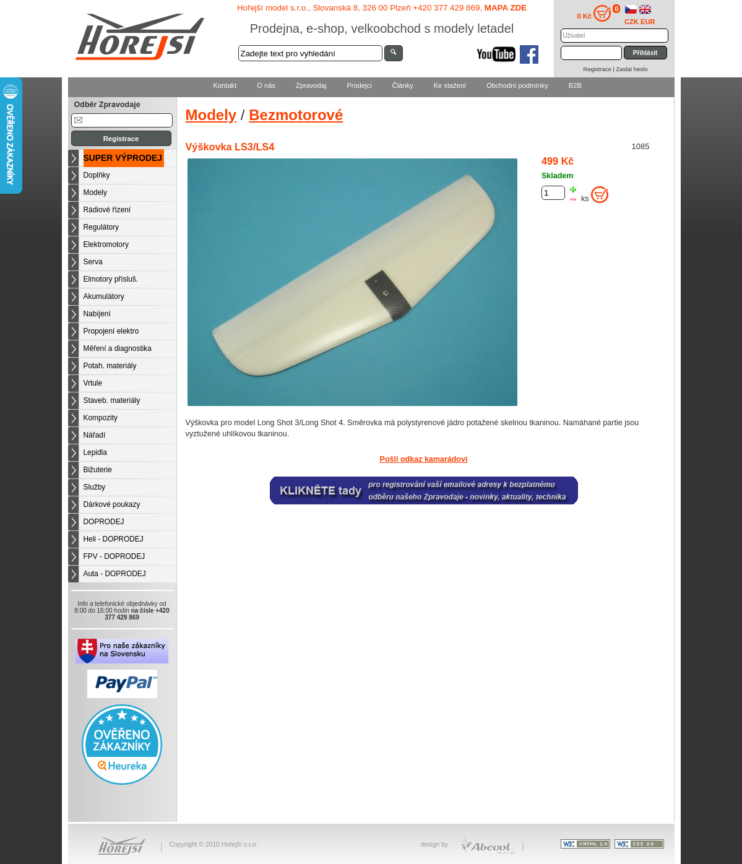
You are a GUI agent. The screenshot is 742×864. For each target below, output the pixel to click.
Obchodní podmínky (517, 85)
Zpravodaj (311, 85)
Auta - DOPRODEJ (115, 573)
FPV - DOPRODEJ (114, 556)
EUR (648, 21)
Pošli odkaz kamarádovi (424, 459)
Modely (95, 192)
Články (402, 85)
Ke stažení (450, 85)
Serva (93, 261)
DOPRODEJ (104, 521)
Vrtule (93, 383)
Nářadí (95, 435)
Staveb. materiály (112, 400)
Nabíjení (97, 313)
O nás (266, 85)
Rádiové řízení (107, 209)
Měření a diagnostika (118, 348)
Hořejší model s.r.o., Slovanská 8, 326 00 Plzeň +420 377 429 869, (382, 7)
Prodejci (359, 85)
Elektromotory (106, 244)
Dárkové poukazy (112, 504)
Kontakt (225, 85)
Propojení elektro (111, 331)
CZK (631, 21)
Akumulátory (104, 296)
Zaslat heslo (631, 69)
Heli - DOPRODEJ (114, 539)
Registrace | (600, 69)
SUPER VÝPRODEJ (123, 158)
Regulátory (101, 227)
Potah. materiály (110, 365)
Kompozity (101, 417)
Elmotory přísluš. (111, 279)
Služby (95, 487)
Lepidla (95, 452)
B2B (575, 85)
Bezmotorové (296, 114)
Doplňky (97, 175)
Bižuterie (98, 469)
